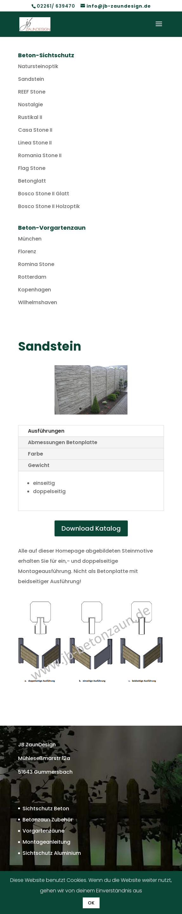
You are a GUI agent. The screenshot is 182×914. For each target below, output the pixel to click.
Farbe (35, 453)
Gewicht (38, 465)
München (30, 238)
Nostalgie (30, 104)
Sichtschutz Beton (46, 808)
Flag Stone (31, 168)
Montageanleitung (46, 842)
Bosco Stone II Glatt (43, 193)
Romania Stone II (40, 155)
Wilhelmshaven (37, 302)
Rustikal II (30, 117)
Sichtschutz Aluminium (52, 853)
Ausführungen (46, 431)
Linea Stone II (35, 142)
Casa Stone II (35, 130)
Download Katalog (91, 528)
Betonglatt (32, 181)
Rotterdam (32, 277)
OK (91, 903)
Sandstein (31, 79)
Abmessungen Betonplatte (62, 442)
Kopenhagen (34, 289)
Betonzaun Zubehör (48, 819)
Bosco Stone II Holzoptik (49, 206)
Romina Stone (36, 264)
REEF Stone (31, 91)
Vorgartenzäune (43, 830)
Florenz (27, 251)
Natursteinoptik (38, 66)
